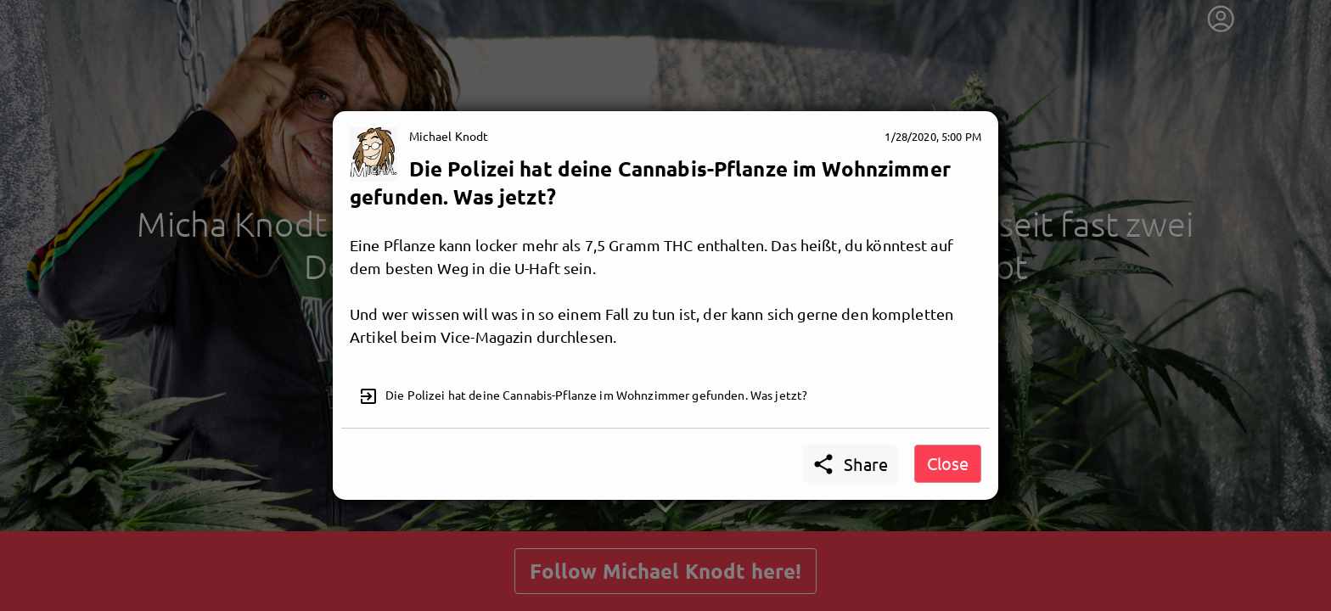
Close (948, 463)
